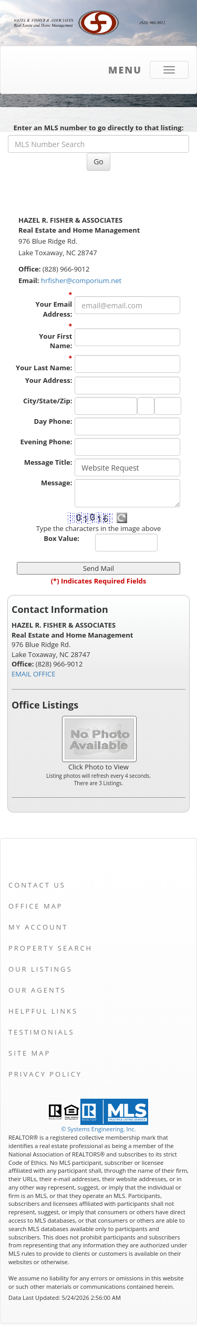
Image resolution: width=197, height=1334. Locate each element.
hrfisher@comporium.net (81, 280)
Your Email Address (54, 309)
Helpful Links (43, 1011)
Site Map (29, 1053)
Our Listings (40, 969)
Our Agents (37, 990)
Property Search (50, 948)
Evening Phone (46, 441)
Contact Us (37, 885)
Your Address (48, 380)
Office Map (35, 906)
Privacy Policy (45, 1074)
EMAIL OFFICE (34, 674)
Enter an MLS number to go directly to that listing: (99, 127)
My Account (38, 927)
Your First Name (55, 341)
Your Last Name (44, 367)
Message (56, 482)
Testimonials (41, 1032)
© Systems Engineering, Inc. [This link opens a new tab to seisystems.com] (98, 1129)
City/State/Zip (47, 400)
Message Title (48, 462)
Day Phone (53, 421)
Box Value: (61, 538)
